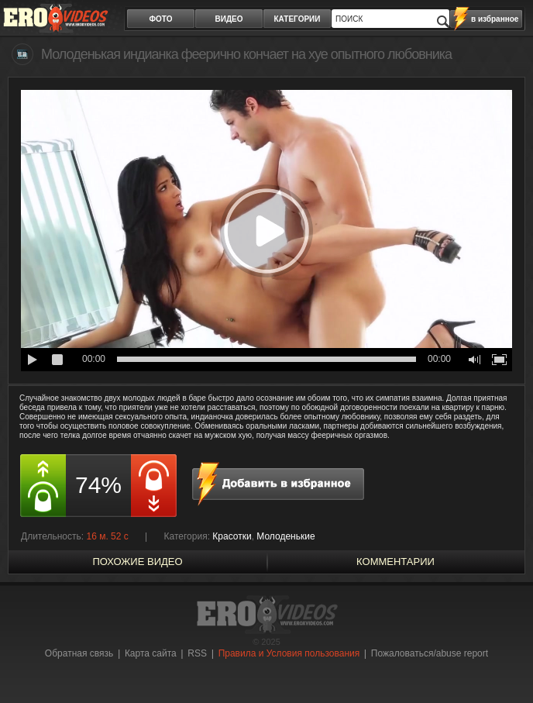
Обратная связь (79, 653)
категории (297, 19)
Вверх (503, 663)
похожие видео (137, 561)
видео (229, 19)
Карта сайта (151, 653)
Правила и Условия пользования (289, 653)
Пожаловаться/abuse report (429, 653)
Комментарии (395, 561)
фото (161, 19)
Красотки (231, 536)
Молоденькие (285, 536)
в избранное (494, 19)
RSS (197, 653)
